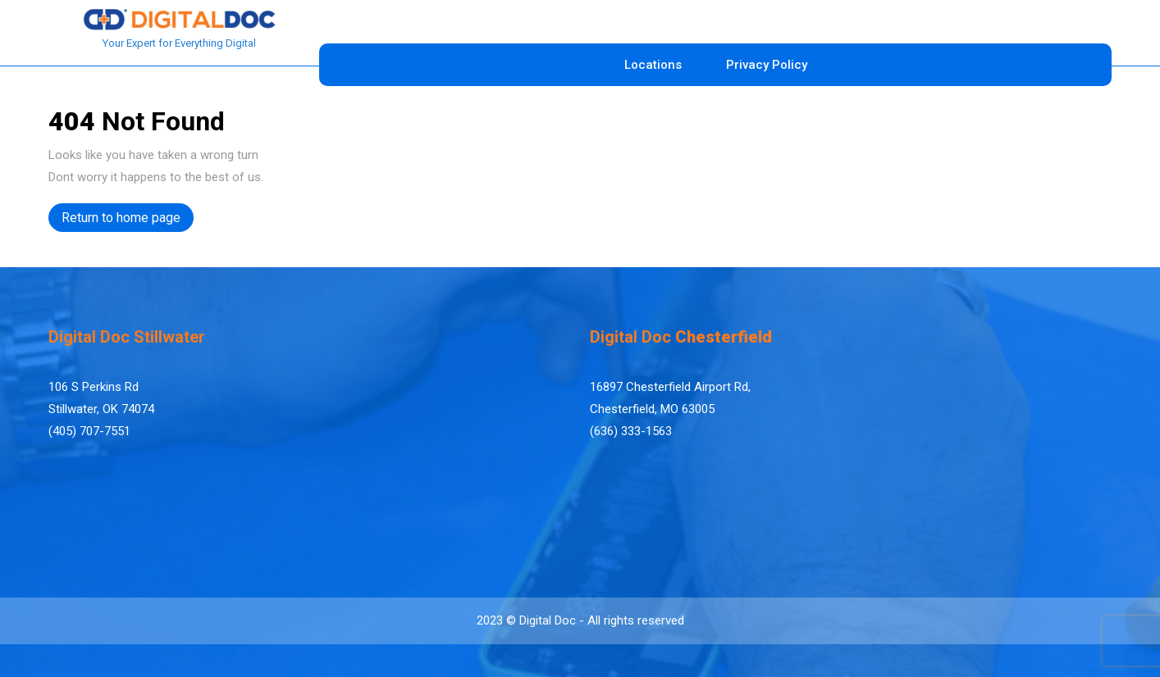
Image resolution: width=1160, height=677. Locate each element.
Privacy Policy (766, 64)
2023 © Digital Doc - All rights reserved (580, 620)
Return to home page (128, 219)
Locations (653, 64)
